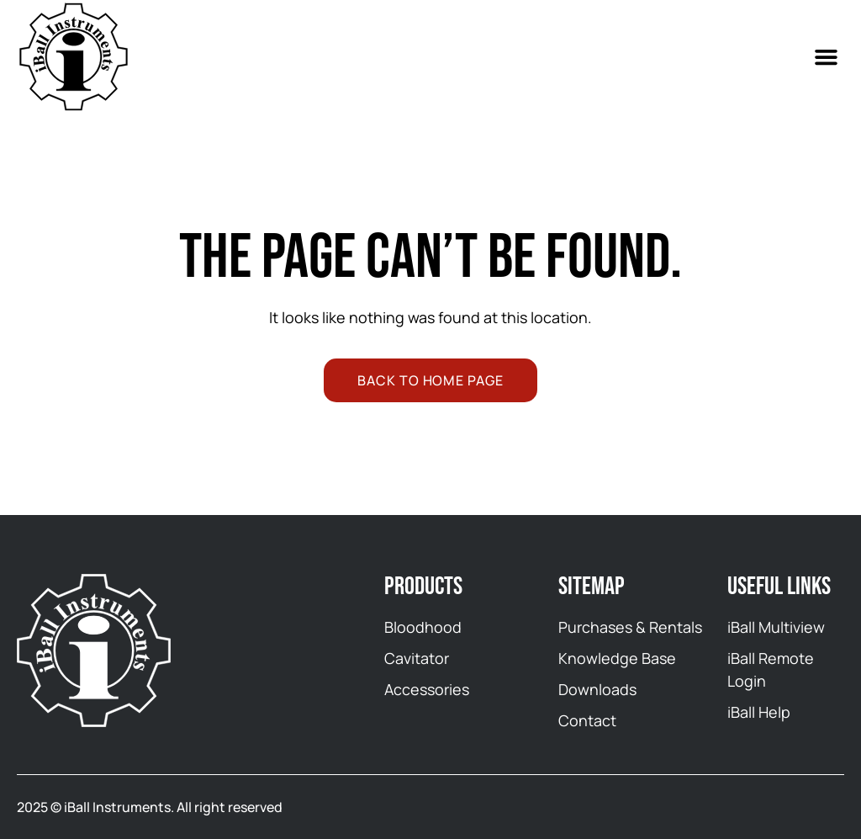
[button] (826, 57)
